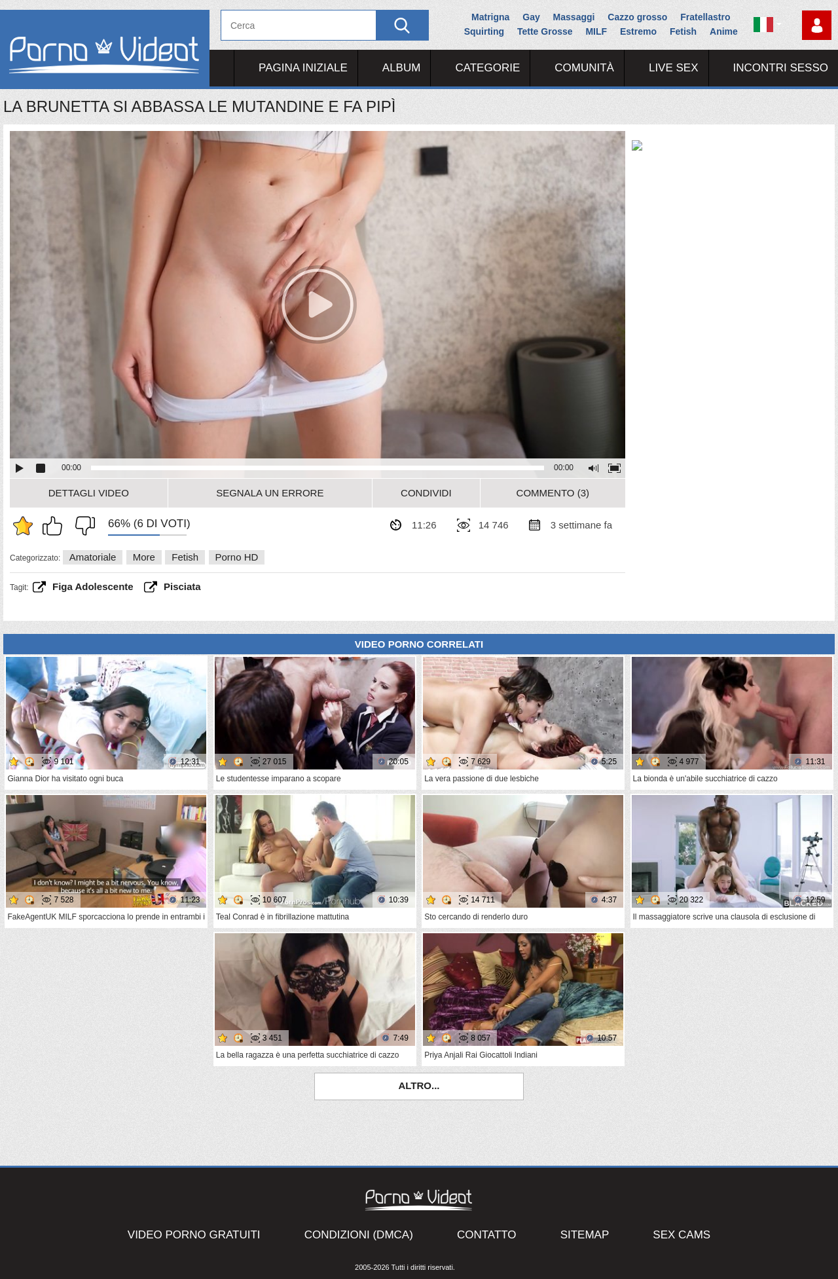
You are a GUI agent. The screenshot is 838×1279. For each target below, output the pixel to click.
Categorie (487, 68)
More (144, 557)
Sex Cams (681, 1235)
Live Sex (674, 68)
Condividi (426, 492)
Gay (530, 17)
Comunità (584, 68)
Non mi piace (82, 526)
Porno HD (237, 557)
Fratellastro (705, 17)
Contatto (487, 1235)
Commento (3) (553, 492)
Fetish (683, 31)
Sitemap (585, 1235)
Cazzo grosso (637, 17)
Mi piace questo (56, 526)
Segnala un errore (269, 492)
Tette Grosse (545, 31)
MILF (596, 31)
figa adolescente (93, 586)
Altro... (418, 1085)
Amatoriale (93, 557)
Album (401, 68)
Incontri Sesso (780, 68)
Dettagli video (88, 492)
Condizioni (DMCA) (358, 1235)
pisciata (182, 586)
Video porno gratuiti (194, 1235)
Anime (724, 31)
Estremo (638, 31)
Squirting (484, 31)
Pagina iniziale (303, 68)
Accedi (816, 25)
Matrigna (490, 17)
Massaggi (574, 17)
